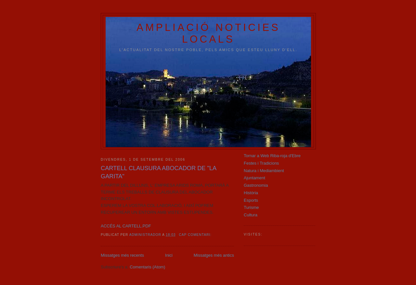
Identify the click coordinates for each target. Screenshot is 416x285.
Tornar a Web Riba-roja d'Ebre (272, 155)
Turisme (251, 207)
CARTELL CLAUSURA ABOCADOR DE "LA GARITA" (158, 172)
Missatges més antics (214, 255)
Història (251, 192)
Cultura (250, 214)
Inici (169, 255)
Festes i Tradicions (261, 163)
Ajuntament (254, 177)
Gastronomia (256, 185)
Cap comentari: (196, 235)
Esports (251, 200)
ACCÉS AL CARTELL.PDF (126, 226)
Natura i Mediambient (264, 170)
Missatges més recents (122, 255)
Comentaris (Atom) (147, 267)
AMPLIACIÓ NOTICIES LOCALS (208, 33)
